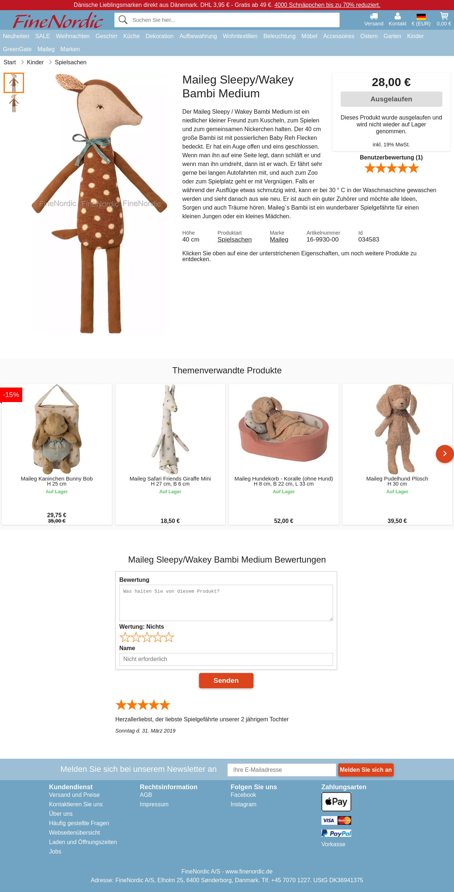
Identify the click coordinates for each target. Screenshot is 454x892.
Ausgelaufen (391, 99)
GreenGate (17, 49)
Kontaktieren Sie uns (76, 804)
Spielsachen (235, 239)
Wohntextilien (240, 36)
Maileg (45, 49)
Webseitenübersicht (74, 833)
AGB (146, 795)
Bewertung (134, 580)
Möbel (309, 36)
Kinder (415, 36)
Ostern (369, 36)
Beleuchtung (279, 36)
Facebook (243, 795)
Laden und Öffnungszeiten (83, 842)
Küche (131, 36)
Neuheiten (16, 36)
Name (127, 648)
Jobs (55, 851)
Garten (392, 36)
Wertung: (141, 627)
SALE (42, 36)
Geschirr (106, 36)
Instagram (243, 804)
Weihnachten (73, 36)
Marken (70, 49)
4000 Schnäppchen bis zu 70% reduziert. (327, 5)
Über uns (61, 814)
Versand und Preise (74, 795)
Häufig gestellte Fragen (79, 823)
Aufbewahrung (198, 36)
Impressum (154, 804)
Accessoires (338, 36)
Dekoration (160, 36)
